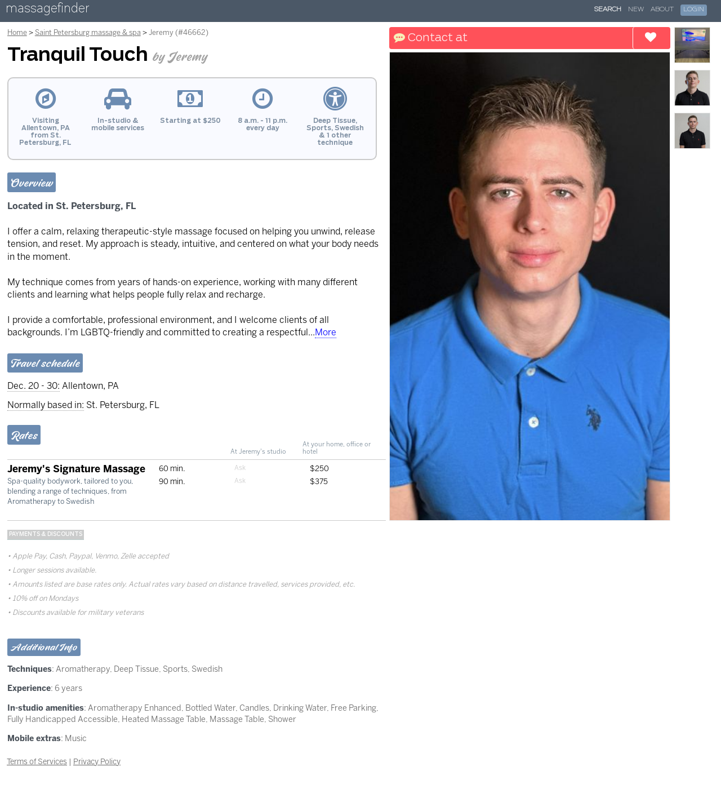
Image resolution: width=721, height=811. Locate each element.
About (662, 9)
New (636, 9)
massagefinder (47, 10)
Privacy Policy (97, 761)
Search (607, 9)
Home (17, 32)
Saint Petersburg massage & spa (88, 32)
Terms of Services (37, 761)
